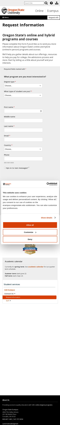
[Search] (46, 3)
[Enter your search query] (34, 3)
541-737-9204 (18, 419)
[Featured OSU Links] (51, 3)
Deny (30, 239)
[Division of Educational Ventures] (56, 3)
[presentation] (51, 3)
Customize (30, 232)
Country (7, 145)
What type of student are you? (17, 91)
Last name (8, 126)
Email (6, 136)
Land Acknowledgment (10, 424)
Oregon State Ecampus (10, 410)
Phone (6, 155)
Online (39, 11)
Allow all (30, 225)
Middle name (9, 116)
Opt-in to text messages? (17, 167)
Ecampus (53, 11)
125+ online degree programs (42, 405)
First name (8, 107)
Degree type (9, 82)
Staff (8, 301)
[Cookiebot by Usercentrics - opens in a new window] (46, 184)
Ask (9, 290)
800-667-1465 (7, 419)
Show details (46, 218)
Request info (54, 17)
